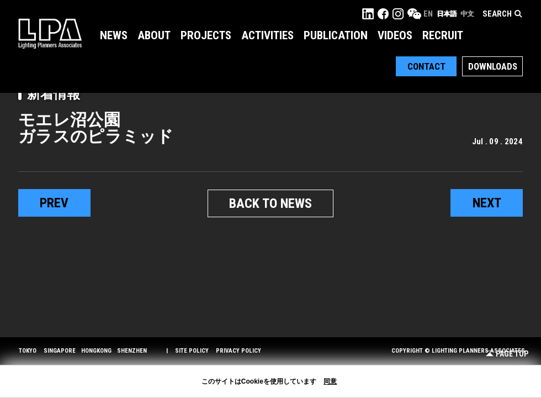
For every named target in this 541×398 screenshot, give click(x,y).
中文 (467, 14)
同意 (330, 381)
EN (428, 14)
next (487, 203)
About (154, 35)
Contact (426, 66)
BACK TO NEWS (270, 203)
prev (54, 203)
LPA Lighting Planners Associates (50, 33)
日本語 (447, 14)
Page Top (507, 354)
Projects (206, 35)
